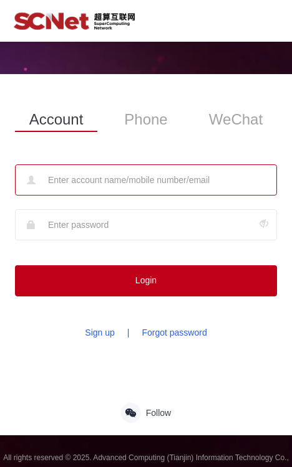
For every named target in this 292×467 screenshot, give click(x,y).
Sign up (99, 332)
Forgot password (174, 332)
